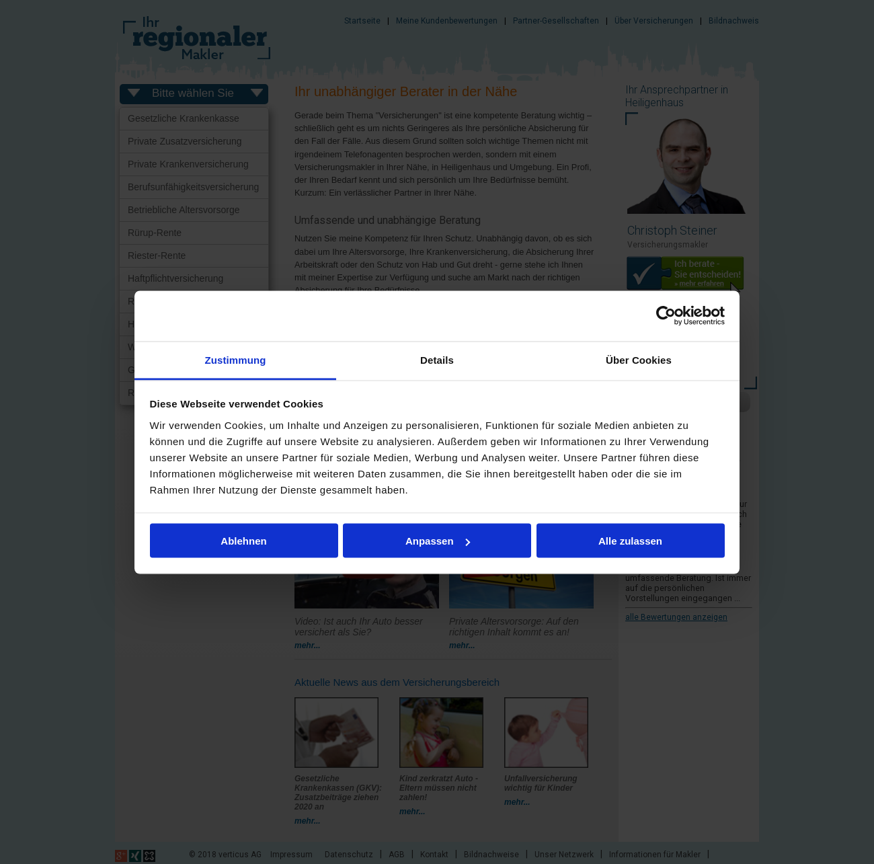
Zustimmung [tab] (235, 359)
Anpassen (437, 541)
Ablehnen (243, 541)
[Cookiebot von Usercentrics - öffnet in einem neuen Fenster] (666, 316)
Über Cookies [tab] (639, 359)
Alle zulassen (630, 541)
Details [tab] (437, 359)
